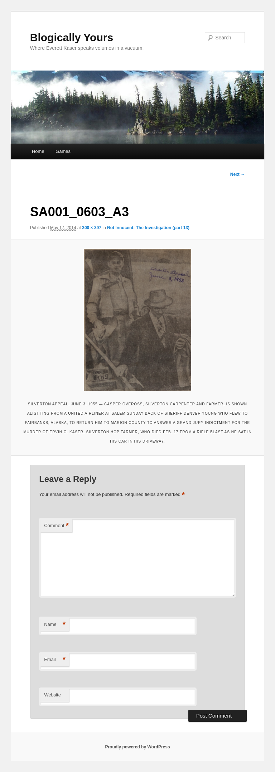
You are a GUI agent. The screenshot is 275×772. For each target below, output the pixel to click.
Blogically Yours (71, 37)
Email (55, 660)
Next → (237, 174)
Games (63, 151)
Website (52, 695)
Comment (56, 526)
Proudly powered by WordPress (137, 746)
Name (55, 624)
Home (38, 151)
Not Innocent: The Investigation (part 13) (148, 227)
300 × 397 (91, 227)
